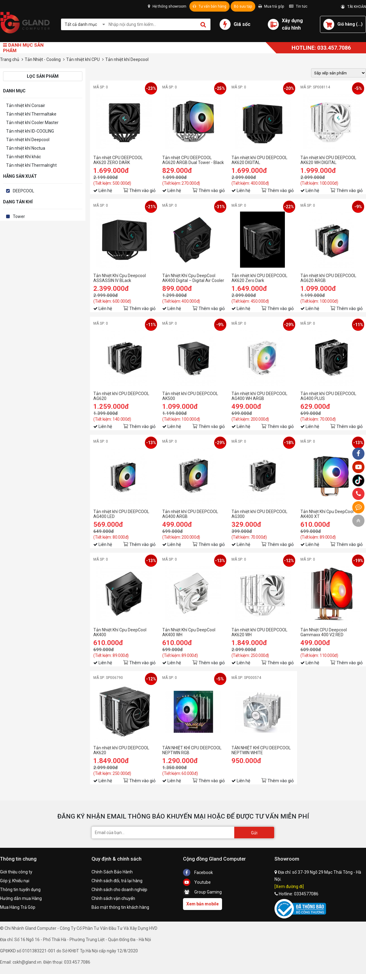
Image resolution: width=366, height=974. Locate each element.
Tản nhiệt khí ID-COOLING (30, 131)
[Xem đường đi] (289, 886)
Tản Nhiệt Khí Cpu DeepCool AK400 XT (326, 514)
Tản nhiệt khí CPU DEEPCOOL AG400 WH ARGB (259, 396)
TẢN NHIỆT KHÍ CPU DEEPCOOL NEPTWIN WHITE (261, 750)
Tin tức (298, 6)
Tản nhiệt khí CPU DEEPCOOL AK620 (121, 750)
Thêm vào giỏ (142, 190)
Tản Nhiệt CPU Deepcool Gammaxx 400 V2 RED (323, 632)
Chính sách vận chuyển (113, 898)
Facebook (198, 872)
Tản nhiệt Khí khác (23, 156)
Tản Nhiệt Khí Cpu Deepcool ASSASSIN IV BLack (119, 278)
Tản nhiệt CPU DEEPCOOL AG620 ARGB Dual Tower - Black (193, 160)
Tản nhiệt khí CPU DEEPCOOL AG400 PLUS (328, 396)
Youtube (197, 882)
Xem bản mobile (202, 903)
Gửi (254, 832)
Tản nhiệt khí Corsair (25, 105)
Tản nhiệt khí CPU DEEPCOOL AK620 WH (259, 632)
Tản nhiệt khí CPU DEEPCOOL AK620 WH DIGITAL (328, 160)
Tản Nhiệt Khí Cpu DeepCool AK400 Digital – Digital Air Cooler (193, 278)
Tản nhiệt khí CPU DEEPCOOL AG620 (121, 396)
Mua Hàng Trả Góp (17, 907)
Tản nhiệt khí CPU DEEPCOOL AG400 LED (121, 514)
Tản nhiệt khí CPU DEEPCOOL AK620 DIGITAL (259, 160)
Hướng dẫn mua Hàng (21, 898)
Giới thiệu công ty (16, 871)
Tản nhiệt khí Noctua (25, 148)
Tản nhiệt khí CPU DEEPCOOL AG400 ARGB (190, 514)
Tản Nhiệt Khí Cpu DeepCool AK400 (119, 632)
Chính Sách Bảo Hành (112, 871)
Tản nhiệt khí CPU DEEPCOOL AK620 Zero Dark (259, 278)
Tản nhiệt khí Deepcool (27, 139)
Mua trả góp (271, 6)
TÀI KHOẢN (353, 7)
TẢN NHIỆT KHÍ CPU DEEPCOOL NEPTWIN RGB (191, 750)
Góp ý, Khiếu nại (14, 880)
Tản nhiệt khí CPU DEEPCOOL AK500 (190, 396)
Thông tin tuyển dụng (20, 889)
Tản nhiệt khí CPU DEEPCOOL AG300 (259, 514)
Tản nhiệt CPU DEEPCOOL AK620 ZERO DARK (118, 160)
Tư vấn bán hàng (209, 6)
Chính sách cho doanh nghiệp (119, 889)
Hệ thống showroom (167, 6)
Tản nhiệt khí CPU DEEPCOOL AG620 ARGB (328, 278)
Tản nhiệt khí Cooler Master (32, 122)
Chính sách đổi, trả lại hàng (117, 880)
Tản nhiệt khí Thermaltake (31, 114)
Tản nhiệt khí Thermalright (31, 165)
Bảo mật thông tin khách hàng (120, 907)
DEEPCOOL (23, 190)
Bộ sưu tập (243, 6)
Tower (19, 216)
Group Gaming (202, 892)
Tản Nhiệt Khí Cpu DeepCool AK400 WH (188, 632)
